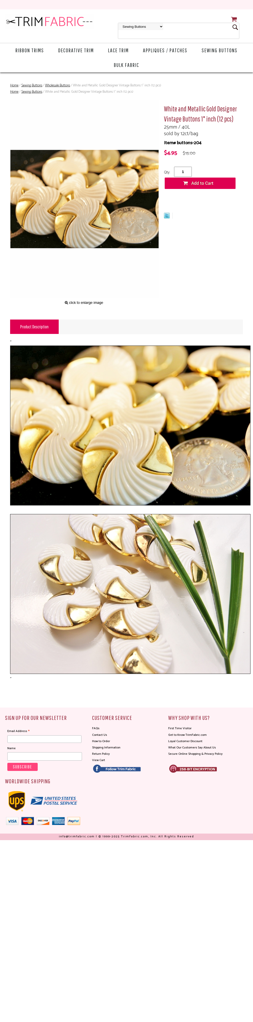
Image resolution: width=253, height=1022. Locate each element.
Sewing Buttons (220, 50)
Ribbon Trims (29, 50)
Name (11, 748)
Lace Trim (118, 50)
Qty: (167, 172)
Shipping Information (106, 747)
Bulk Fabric (126, 65)
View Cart (98, 760)
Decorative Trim (76, 50)
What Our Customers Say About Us (192, 747)
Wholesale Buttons (57, 85)
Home (14, 85)
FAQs (95, 728)
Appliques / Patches (165, 50)
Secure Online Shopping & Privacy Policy (195, 753)
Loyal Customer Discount (185, 741)
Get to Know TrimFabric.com (187, 735)
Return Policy (101, 753)
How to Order (101, 741)
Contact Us (99, 735)
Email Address (18, 731)
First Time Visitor (180, 728)
